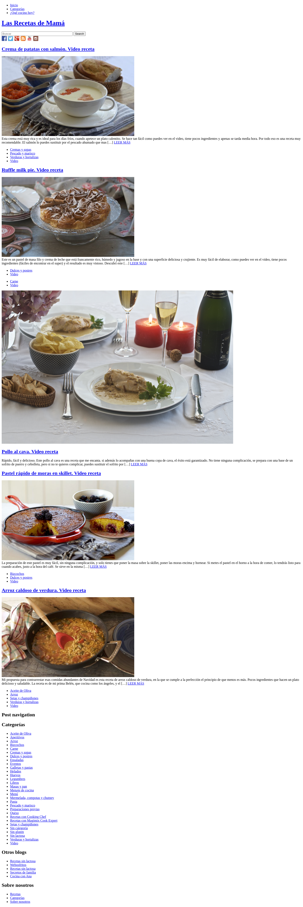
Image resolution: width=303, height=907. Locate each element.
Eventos (15, 764)
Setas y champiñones (24, 698)
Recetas (15, 894)
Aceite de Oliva (20, 690)
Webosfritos (18, 865)
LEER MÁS (122, 142)
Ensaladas (17, 760)
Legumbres (17, 779)
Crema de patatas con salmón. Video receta (48, 49)
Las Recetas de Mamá (33, 23)
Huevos (15, 775)
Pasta (13, 801)
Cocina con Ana (21, 876)
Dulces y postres (21, 270)
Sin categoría (19, 828)
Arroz (14, 694)
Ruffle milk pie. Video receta (32, 170)
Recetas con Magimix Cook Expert (33, 820)
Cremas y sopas (20, 149)
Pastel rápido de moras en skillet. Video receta (51, 473)
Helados (15, 771)
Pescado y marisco (22, 153)
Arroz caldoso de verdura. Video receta (44, 590)
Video (14, 161)
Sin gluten (17, 832)
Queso (14, 813)
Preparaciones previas (25, 809)
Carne (14, 281)
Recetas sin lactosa (23, 861)
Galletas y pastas (21, 767)
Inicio (14, 5)
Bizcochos (17, 574)
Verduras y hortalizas (24, 157)
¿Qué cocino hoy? (22, 13)
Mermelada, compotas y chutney (32, 798)
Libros (14, 782)
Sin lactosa (17, 835)
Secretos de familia (23, 872)
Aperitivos (17, 737)
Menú (14, 794)
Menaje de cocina (22, 790)
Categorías (17, 9)
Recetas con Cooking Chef (28, 817)
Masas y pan (18, 786)
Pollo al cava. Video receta (30, 451)
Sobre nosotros (20, 901)
